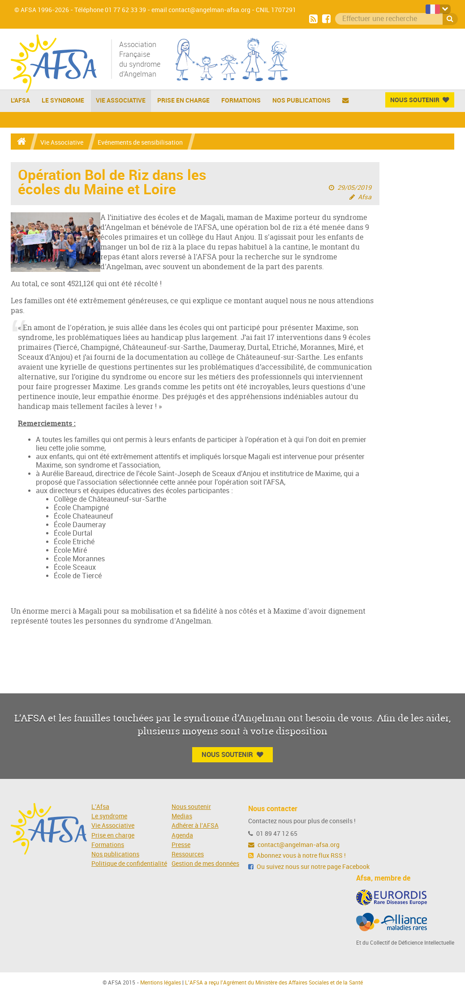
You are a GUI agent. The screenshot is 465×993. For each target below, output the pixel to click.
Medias (182, 816)
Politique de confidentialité (129, 864)
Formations (241, 100)
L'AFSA (20, 100)
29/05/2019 (354, 188)
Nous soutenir (191, 807)
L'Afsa (100, 807)
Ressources (188, 854)
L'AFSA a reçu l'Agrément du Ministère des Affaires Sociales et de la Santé (274, 983)
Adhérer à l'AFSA (195, 826)
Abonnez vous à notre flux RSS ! (297, 856)
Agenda (182, 835)
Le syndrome (109, 816)
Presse (181, 845)
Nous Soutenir (419, 99)
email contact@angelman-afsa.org (200, 10)
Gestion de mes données (205, 864)
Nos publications (301, 100)
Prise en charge (183, 100)
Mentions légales (160, 983)
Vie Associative (121, 100)
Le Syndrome (63, 100)
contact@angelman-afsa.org (294, 845)
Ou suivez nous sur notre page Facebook (309, 867)
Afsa (364, 197)
